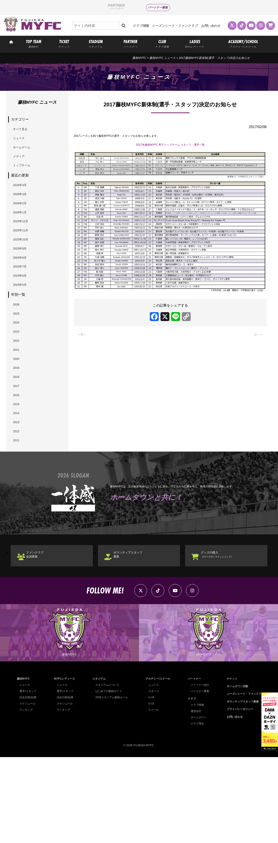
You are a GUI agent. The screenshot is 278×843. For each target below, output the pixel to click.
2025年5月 (23, 323)
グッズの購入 (225, 633)
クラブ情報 (141, 26)
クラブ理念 (195, 809)
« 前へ (83, 341)
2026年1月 (23, 232)
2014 (19, 481)
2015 (19, 470)
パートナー (193, 764)
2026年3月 (23, 209)
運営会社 (194, 797)
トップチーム (25, 176)
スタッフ (152, 777)
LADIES (194, 43)
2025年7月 (23, 300)
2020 (19, 413)
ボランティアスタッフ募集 (135, 633)
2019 (19, 424)
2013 (19, 492)
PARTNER (130, 43)
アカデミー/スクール (157, 764)
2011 (19, 515)
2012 (19, 504)
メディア (22, 164)
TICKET (64, 43)
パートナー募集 (158, 7)
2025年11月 (24, 254)
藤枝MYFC (139, 58)
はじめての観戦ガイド (107, 777)
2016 (19, 458)
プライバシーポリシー (238, 795)
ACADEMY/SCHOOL (243, 43)
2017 (19, 447)
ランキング (27, 795)
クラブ (190, 784)
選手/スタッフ (29, 777)
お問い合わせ (210, 26)
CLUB (162, 43)
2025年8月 (23, 289)
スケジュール (28, 789)
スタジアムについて (106, 770)
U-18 (150, 783)
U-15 (150, 789)
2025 (19, 356)
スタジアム (97, 764)
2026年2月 (23, 220)
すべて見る (24, 130)
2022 (19, 390)
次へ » (257, 341)
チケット (229, 764)
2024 (19, 367)
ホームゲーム (25, 153)
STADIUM (96, 43)
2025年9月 (23, 277)
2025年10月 (24, 266)
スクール (152, 795)
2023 (19, 379)
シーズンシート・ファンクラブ (175, 26)
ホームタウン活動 (235, 772)
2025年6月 (23, 311)
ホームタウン (197, 803)
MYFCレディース (64, 764)
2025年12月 (24, 243)
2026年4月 (23, 198)
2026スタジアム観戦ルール (110, 783)
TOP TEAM (33, 43)
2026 (19, 345)
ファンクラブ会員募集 (40, 633)
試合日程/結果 (29, 783)
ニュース (22, 142)
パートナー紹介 (198, 770)
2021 (19, 402)
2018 (19, 436)
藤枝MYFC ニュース (162, 58)
